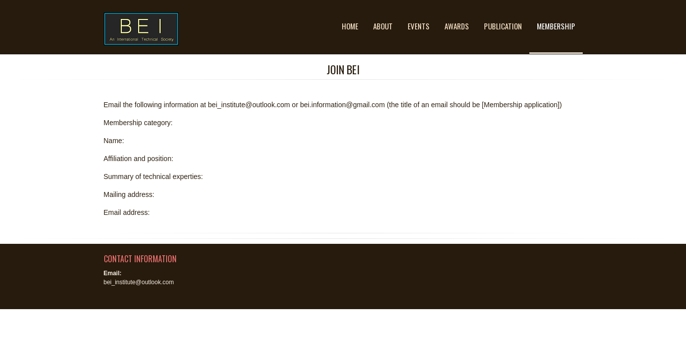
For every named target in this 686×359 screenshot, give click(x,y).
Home (350, 25)
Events (419, 25)
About (383, 25)
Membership (556, 25)
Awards (457, 25)
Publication (503, 25)
